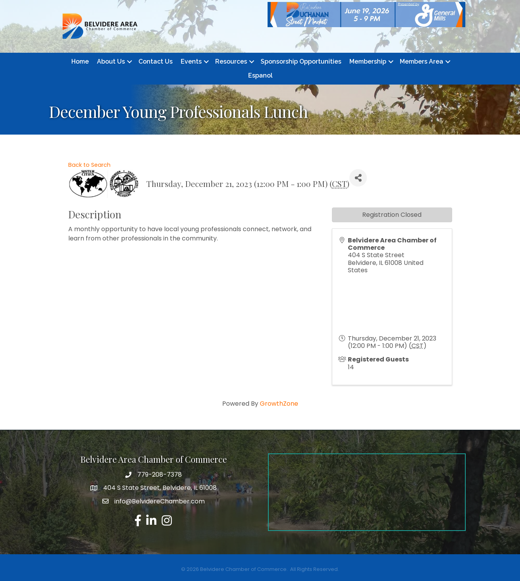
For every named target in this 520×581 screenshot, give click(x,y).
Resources (231, 61)
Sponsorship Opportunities (301, 61)
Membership (367, 61)
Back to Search (89, 165)
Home (80, 61)
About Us (111, 61)
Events (191, 61)
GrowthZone (279, 403)
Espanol (260, 75)
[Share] (358, 178)
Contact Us (155, 61)
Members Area (421, 61)
